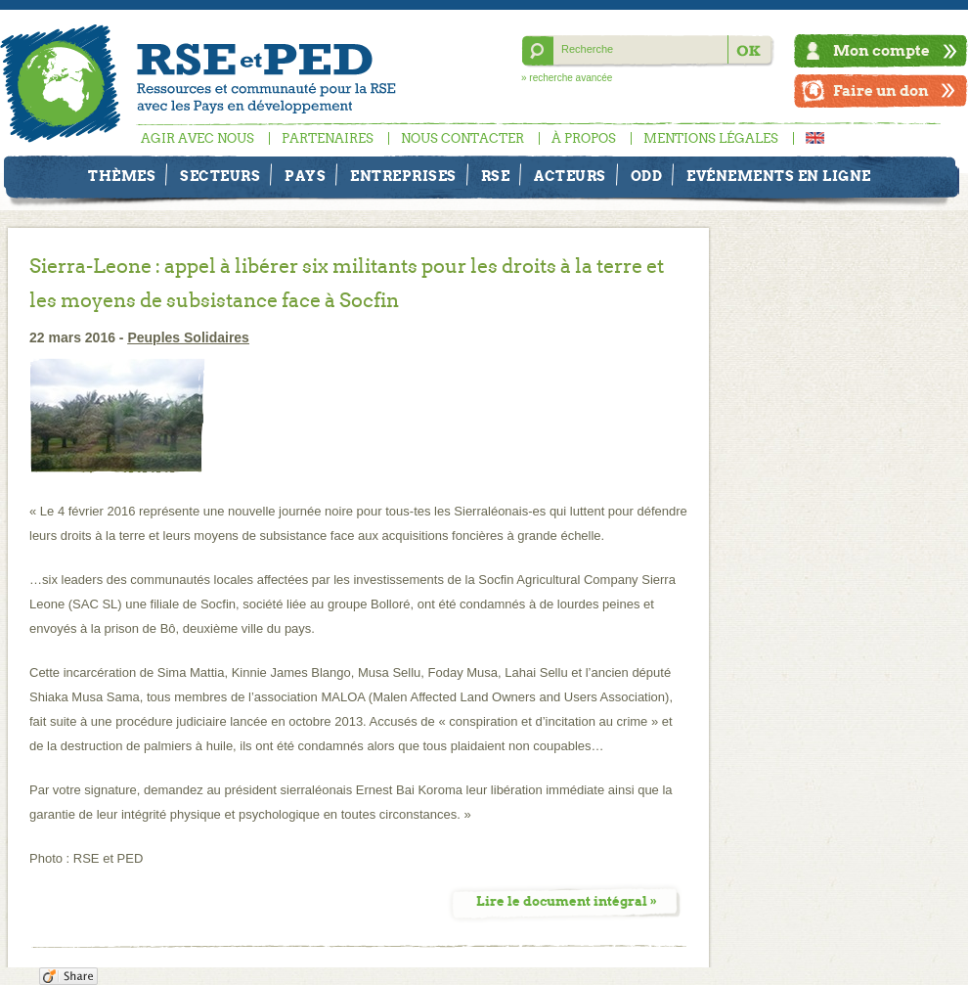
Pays (305, 176)
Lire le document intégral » (566, 901)
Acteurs (570, 176)
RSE (495, 176)
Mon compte (881, 50)
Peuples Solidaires (188, 337)
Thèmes (121, 176)
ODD (647, 176)
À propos (583, 138)
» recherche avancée (566, 77)
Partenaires (328, 138)
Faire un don (881, 90)
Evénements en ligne (778, 176)
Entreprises (403, 176)
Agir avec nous (197, 138)
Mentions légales (710, 138)
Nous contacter (462, 138)
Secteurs (220, 176)
